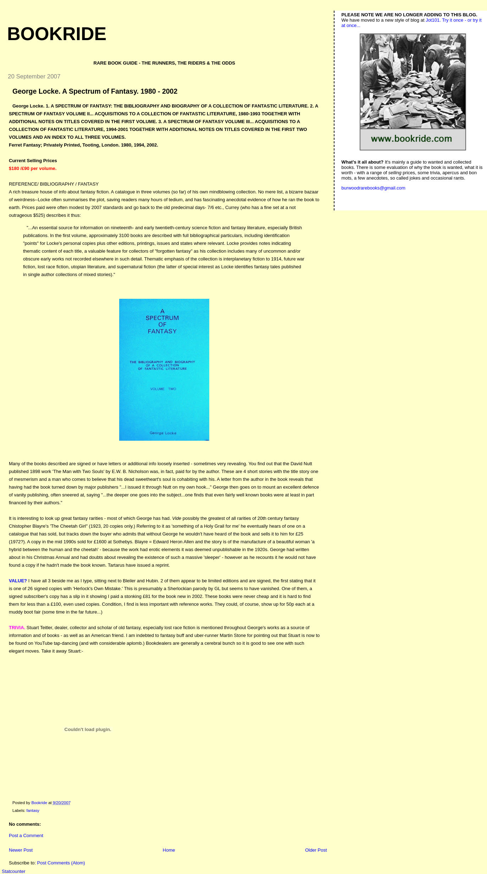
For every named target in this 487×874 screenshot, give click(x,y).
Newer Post (21, 850)
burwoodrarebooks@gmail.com (373, 188)
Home (169, 850)
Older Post (316, 850)
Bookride (56, 33)
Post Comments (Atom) (61, 862)
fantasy (33, 810)
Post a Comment (26, 835)
